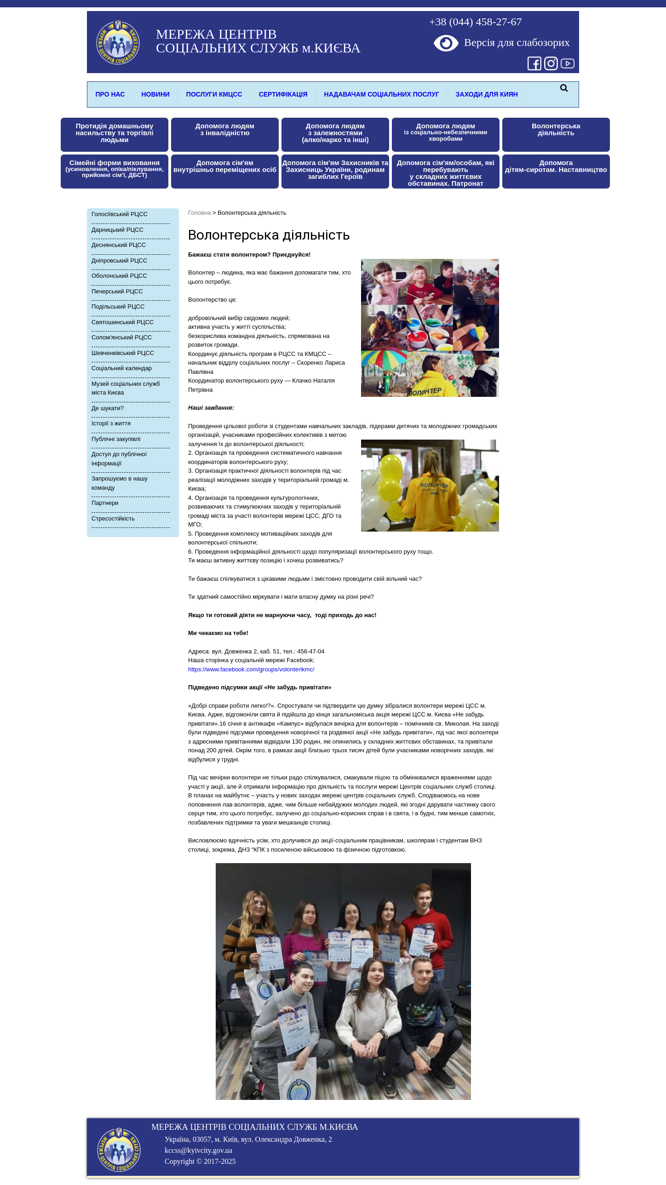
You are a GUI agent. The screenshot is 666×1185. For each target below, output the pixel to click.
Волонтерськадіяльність (556, 129)
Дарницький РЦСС (118, 229)
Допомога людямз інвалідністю (224, 129)
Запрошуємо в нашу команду (120, 483)
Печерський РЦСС (117, 291)
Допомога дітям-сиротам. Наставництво (556, 166)
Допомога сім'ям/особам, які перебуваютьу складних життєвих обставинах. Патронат (445, 173)
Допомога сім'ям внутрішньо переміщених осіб (224, 166)
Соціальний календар (122, 368)
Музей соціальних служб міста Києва (126, 388)
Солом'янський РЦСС (122, 337)
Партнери (105, 502)
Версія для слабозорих (502, 42)
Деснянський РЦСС (119, 244)
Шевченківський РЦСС (123, 352)
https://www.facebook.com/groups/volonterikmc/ (251, 669)
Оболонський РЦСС (119, 275)
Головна (199, 212)
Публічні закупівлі (116, 438)
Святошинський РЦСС (123, 322)
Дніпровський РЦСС (119, 260)
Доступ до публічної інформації (119, 459)
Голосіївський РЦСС (120, 214)
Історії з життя (111, 423)
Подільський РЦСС (118, 306)
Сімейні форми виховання (114, 168)
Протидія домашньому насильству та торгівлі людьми (114, 132)
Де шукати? (108, 408)
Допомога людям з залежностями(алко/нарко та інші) (335, 132)
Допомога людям (446, 132)
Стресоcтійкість (113, 518)
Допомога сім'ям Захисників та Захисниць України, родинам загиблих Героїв (335, 169)
